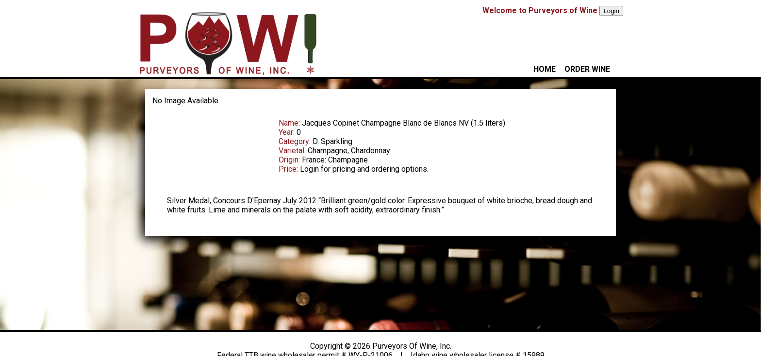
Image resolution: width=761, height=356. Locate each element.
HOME (544, 69)
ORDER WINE (587, 69)
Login (611, 11)
